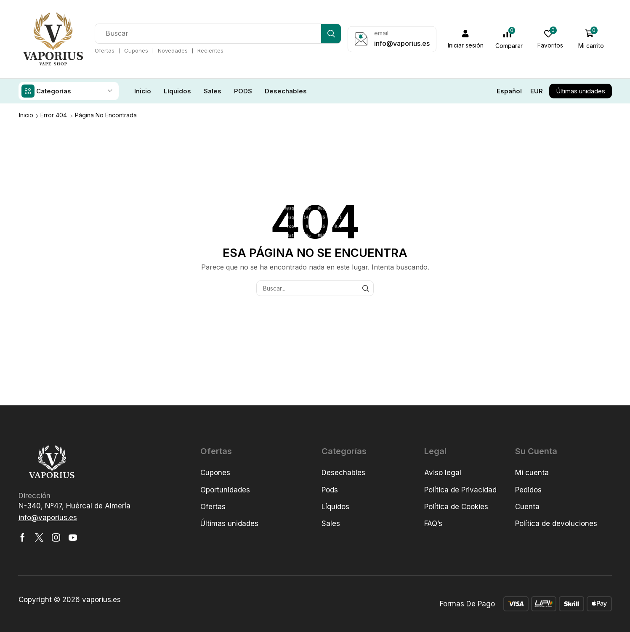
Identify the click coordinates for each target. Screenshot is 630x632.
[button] (466, 39)
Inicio (26, 114)
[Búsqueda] (332, 33)
